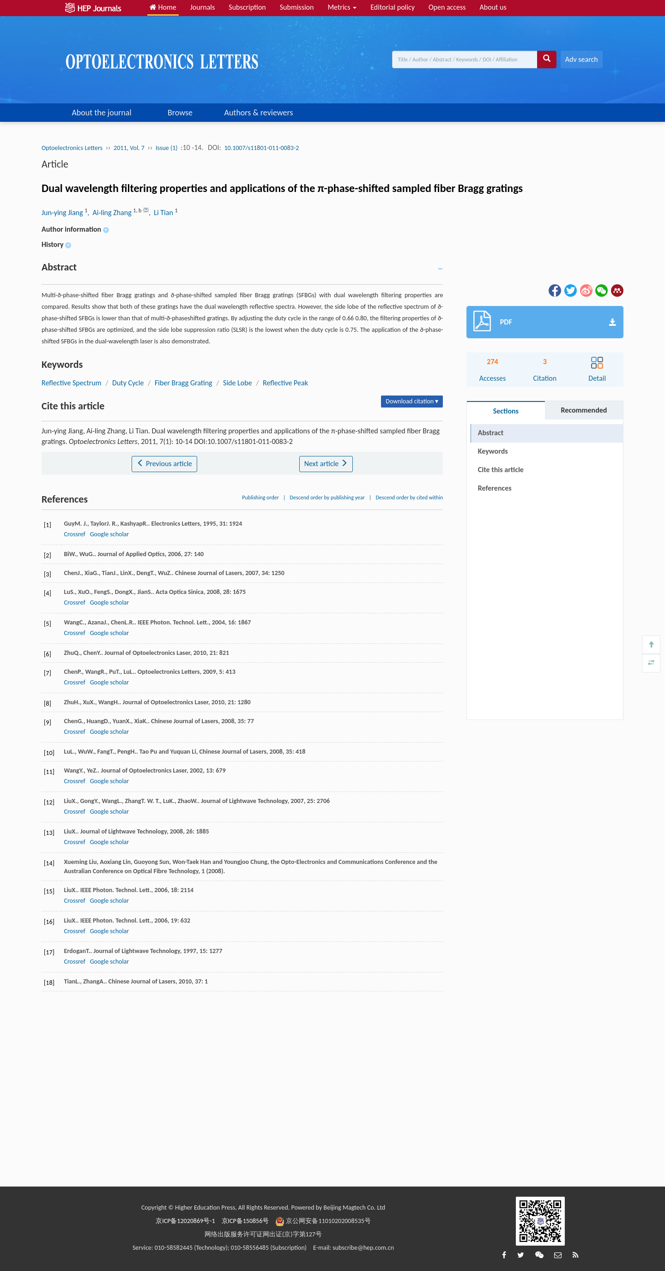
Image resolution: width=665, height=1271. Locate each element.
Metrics (342, 7)
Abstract (490, 432)
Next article (326, 463)
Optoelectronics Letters (72, 148)
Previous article (164, 463)
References (495, 488)
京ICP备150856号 (245, 1221)
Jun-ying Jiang (63, 212)
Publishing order (260, 497)
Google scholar (109, 534)
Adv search (581, 59)
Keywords (493, 451)
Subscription (247, 7)
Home (163, 7)
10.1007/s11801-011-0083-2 (261, 148)
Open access (447, 7)
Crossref (74, 534)
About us (493, 7)
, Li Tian (162, 212)
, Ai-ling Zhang (110, 212)
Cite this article (501, 469)
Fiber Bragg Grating (183, 382)
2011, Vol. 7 (129, 148)
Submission (297, 7)
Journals (202, 7)
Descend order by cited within (409, 497)
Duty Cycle (128, 382)
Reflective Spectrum (72, 382)
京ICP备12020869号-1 (185, 1221)
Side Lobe (237, 382)
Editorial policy (392, 7)
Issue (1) (167, 148)
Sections (506, 411)
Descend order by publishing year (327, 497)
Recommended (584, 410)
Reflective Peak (285, 382)
